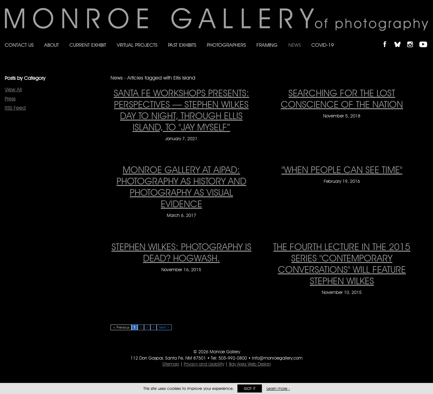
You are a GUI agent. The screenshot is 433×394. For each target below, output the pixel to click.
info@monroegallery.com (277, 358)
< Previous (121, 327)
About (51, 45)
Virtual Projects (137, 45)
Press (10, 99)
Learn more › (278, 388)
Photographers (226, 45)
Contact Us (19, 45)
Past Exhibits (182, 45)
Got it (250, 388)
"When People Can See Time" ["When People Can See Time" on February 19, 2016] (341, 169)
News (294, 45)
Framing (267, 45)
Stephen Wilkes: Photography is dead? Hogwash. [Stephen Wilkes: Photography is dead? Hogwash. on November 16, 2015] (181, 252)
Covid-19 (322, 45)
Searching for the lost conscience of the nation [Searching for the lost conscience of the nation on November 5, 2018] (342, 98)
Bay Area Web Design (250, 364)
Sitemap (170, 364)
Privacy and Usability (204, 364)
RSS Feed (15, 108)
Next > (164, 327)
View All (13, 90)
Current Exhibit (87, 45)
